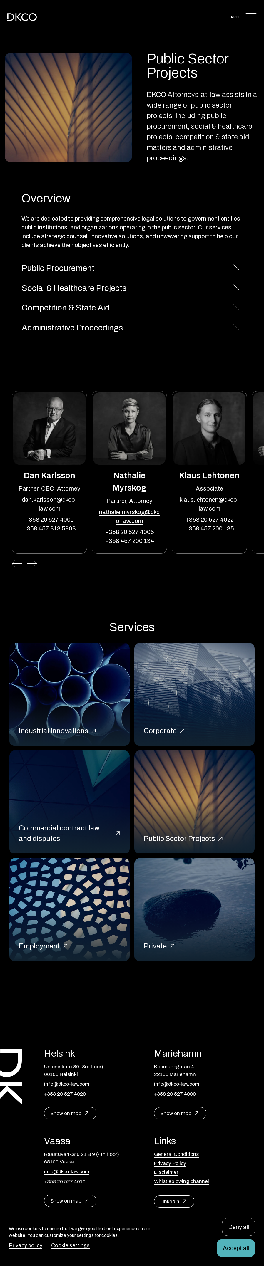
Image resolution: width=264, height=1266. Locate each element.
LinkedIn (169, 1201)
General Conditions (176, 1154)
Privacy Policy (170, 1163)
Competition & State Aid (66, 307)
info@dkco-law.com (66, 1084)
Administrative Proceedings (72, 327)
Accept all (236, 1248)
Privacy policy (25, 1245)
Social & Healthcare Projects (74, 288)
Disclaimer (166, 1172)
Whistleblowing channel (181, 1181)
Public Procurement (58, 268)
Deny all (238, 1227)
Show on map (65, 1113)
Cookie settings (70, 1245)
